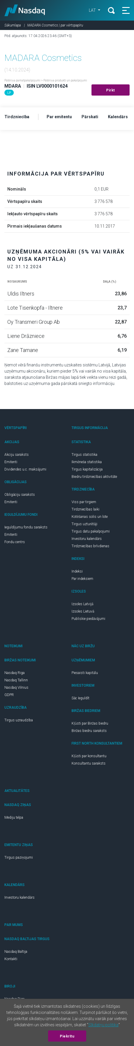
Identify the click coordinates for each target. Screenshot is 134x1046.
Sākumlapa (12, 25)
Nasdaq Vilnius (16, 687)
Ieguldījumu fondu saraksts (26, 527)
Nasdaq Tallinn (16, 680)
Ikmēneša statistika (87, 462)
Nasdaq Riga (14, 673)
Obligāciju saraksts (19, 495)
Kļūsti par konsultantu (89, 756)
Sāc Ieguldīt (80, 698)
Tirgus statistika (84, 455)
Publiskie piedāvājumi (88, 619)
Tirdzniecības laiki (85, 509)
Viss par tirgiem (84, 502)
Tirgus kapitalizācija (87, 469)
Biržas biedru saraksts (89, 731)
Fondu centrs (14, 542)
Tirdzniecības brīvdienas (90, 546)
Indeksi (77, 571)
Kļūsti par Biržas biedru (90, 723)
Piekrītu (67, 1036)
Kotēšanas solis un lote (90, 517)
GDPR (9, 695)
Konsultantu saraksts (89, 763)
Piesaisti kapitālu (85, 673)
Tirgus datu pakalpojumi (91, 531)
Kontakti (10, 959)
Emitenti (10, 462)
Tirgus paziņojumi (18, 857)
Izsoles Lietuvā (83, 611)
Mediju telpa (13, 817)
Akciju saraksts (16, 455)
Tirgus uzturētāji (84, 524)
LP (9, 92)
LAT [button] (93, 10)
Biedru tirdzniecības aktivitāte (94, 477)
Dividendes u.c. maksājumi (25, 469)
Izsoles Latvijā (82, 604)
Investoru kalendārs (87, 539)
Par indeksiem (82, 579)
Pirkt (110, 90)
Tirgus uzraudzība (18, 720)
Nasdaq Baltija (15, 952)
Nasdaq (24, 10)
